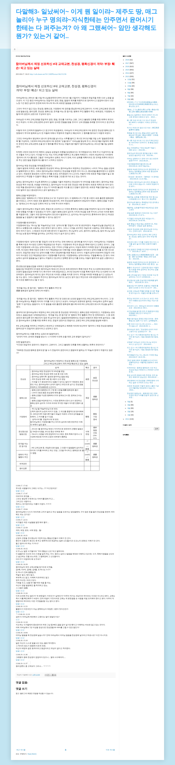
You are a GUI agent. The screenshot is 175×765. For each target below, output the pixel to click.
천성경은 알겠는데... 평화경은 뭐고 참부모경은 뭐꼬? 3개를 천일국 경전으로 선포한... (143, 395)
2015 (127, 70)
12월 (129, 79)
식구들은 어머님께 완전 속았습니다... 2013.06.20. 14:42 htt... (141, 220)
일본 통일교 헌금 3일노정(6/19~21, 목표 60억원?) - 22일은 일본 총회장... (142, 225)
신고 (22, 491)
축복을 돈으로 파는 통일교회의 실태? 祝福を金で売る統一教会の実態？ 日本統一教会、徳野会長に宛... (142, 135)
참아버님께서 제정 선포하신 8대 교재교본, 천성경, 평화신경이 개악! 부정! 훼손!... (142, 237)
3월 (129, 408)
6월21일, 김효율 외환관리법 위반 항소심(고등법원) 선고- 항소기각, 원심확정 (142, 198)
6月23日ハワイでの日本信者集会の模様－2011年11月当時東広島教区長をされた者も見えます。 (143, 104)
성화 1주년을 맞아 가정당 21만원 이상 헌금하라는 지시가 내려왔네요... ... (142, 276)
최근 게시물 (20, 750)
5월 (129, 402)
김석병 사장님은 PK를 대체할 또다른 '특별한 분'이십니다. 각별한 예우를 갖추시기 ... (143, 293)
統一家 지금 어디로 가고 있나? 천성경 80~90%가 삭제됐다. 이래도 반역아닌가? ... (142, 122)
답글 (17, 491)
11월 (129, 83)
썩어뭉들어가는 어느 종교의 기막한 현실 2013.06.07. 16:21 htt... (143, 356)
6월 (129, 99)
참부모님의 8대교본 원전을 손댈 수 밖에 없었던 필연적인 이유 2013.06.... (142, 154)
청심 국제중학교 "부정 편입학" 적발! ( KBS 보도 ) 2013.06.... (141, 149)
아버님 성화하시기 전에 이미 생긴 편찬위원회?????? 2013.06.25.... (142, 160)
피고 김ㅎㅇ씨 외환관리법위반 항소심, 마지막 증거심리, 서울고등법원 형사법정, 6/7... (142, 337)
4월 (129, 405)
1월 (129, 415)
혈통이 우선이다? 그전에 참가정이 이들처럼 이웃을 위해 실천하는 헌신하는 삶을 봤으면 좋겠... (143, 270)
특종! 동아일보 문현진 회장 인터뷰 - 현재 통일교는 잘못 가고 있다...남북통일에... (143, 320)
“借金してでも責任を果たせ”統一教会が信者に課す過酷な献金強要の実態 (143, 111)
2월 (129, 411)
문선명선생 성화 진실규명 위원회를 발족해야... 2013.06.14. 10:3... (142, 281)
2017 (127, 63)
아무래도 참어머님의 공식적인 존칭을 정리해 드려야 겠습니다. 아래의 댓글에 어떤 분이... (143, 184)
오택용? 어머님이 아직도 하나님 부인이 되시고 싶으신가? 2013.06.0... (142, 343)
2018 (127, 60)
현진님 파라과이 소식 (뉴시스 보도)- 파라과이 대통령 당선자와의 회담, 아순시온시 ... (142, 301)
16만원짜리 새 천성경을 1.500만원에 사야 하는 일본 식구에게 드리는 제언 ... (143, 382)
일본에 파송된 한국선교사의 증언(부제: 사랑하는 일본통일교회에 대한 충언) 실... (143, 263)
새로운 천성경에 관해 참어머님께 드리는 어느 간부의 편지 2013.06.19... (142, 230)
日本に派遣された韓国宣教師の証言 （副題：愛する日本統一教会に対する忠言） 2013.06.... (142, 257)
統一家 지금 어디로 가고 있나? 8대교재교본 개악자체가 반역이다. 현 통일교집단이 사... (142, 143)
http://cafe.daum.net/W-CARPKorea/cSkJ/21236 (48, 74)
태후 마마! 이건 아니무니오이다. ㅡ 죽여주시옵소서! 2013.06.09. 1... (142, 325)
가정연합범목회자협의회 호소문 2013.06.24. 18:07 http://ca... (139, 165)
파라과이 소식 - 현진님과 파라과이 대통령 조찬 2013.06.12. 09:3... (143, 307)
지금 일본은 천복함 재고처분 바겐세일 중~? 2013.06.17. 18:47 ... (142, 250)
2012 (127, 419)
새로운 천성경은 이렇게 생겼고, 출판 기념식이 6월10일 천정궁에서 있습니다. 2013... (143, 388)
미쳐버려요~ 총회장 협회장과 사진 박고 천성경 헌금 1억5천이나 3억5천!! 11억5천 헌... (143, 370)
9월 (129, 89)
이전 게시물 (110, 750)
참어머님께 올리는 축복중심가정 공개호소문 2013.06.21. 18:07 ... (143, 203)
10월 (129, 86)
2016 (127, 66)
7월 (129, 96)
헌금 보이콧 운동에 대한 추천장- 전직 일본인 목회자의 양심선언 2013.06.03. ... (143, 376)
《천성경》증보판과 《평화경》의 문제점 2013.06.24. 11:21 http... (143, 178)
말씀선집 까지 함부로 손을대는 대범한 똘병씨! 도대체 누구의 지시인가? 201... (142, 287)
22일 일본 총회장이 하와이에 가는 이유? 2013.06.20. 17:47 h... (143, 214)
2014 (127, 73)
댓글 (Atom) (31, 754)
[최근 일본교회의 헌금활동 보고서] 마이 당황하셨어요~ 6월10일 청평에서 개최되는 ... (142, 362)
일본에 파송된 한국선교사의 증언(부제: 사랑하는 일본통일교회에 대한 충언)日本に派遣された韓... (143, 171)
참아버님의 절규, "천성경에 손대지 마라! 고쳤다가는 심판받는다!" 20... (142, 330)
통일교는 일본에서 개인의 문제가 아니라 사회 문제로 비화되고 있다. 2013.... (142, 116)
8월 (129, 93)
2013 (127, 76)
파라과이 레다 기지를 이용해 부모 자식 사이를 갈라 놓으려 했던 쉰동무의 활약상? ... (143, 244)
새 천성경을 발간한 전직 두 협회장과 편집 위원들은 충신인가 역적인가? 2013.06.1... (143, 313)
